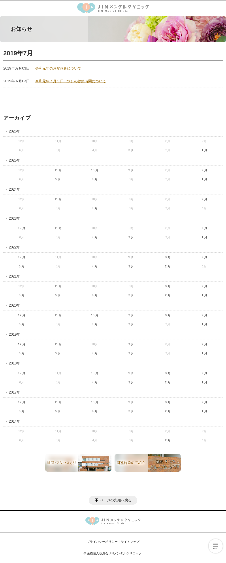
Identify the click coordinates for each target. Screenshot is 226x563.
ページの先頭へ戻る (116, 500)
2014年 (14, 421)
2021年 (14, 276)
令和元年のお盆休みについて (58, 68)
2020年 (14, 305)
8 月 (168, 257)
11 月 (58, 170)
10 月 (94, 170)
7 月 (204, 170)
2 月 (168, 266)
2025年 (14, 160)
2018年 (14, 363)
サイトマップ (130, 541)
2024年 (14, 189)
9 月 (131, 170)
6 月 (21, 266)
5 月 (58, 179)
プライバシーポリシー (102, 541)
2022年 (14, 247)
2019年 (14, 334)
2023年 (14, 218)
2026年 (14, 131)
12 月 (21, 228)
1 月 (204, 150)
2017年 (14, 392)
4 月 (95, 179)
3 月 (131, 150)
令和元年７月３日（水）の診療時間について (70, 81)
